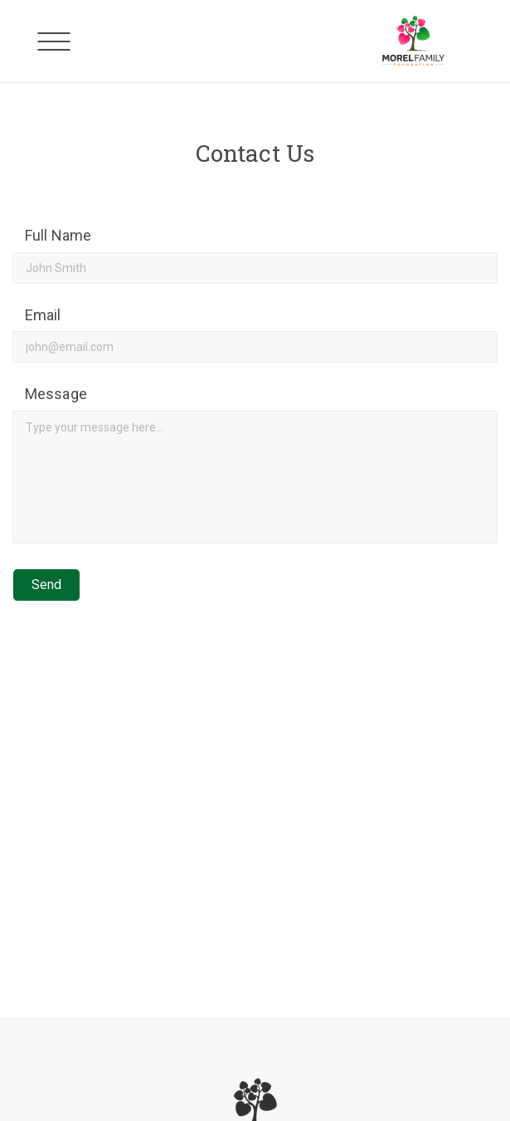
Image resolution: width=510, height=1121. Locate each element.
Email (43, 315)
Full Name (58, 235)
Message (56, 393)
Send (46, 584)
